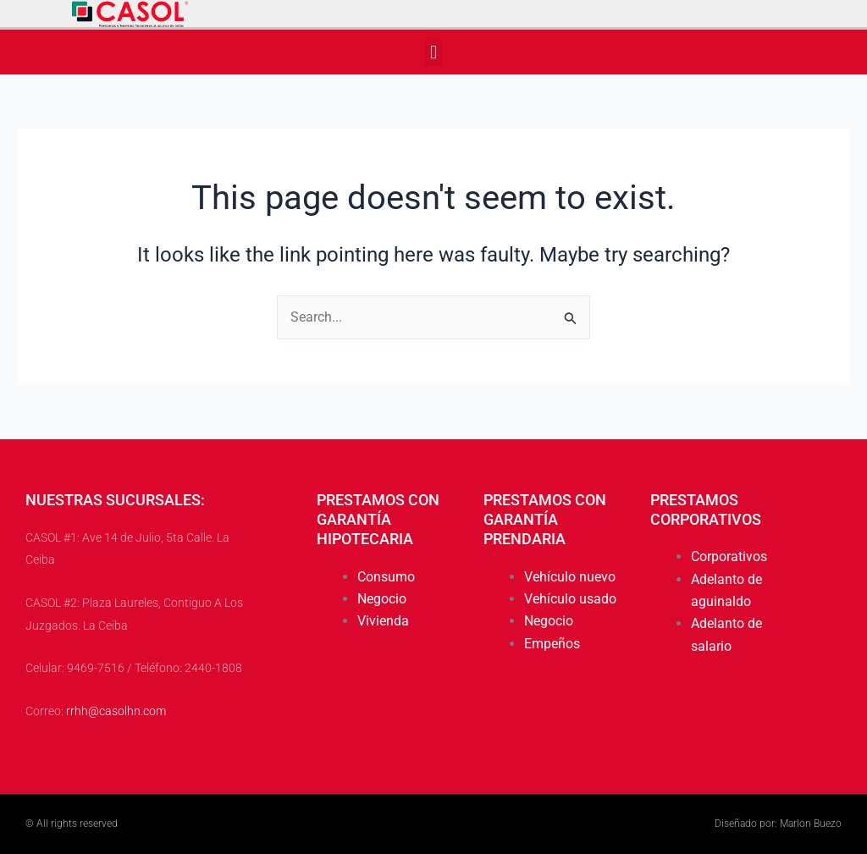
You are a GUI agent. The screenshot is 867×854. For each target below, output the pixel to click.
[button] (433, 52)
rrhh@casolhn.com (116, 712)
